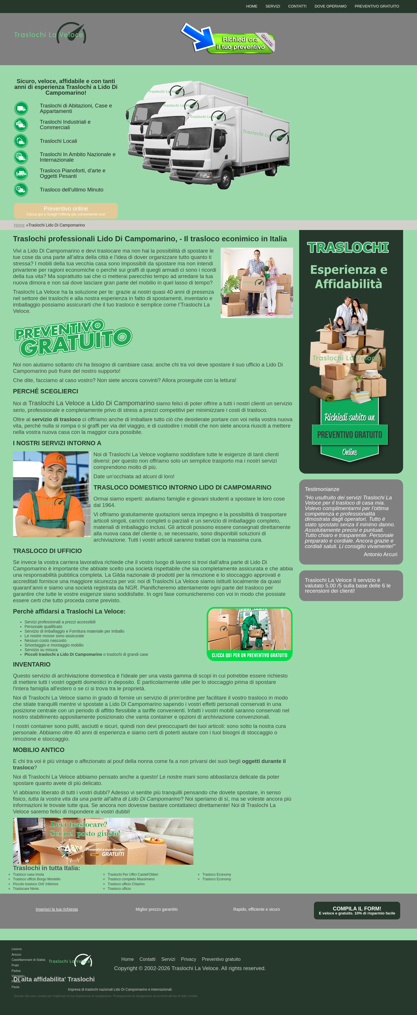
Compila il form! (357, 910)
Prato (15, 965)
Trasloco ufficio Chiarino (126, 884)
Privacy (188, 959)
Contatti (297, 6)
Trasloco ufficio (119, 889)
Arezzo (16, 954)
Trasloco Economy (216, 874)
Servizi (273, 6)
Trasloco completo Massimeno (131, 879)
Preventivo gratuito (377, 6)
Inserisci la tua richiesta (57, 909)
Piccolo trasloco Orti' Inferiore (35, 884)
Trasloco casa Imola (28, 874)
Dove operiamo (330, 6)
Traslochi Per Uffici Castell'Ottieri (133, 874)
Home (251, 6)
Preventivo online (66, 210)
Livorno (17, 949)
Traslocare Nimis (26, 889)
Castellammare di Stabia (28, 959)
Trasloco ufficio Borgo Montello (37, 879)
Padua (16, 970)
